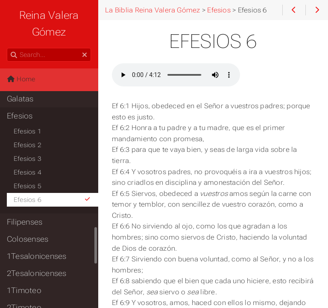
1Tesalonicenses (36, 256)
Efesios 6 (52, 200)
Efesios (20, 116)
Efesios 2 (27, 145)
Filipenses (24, 222)
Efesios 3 (27, 159)
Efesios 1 (27, 131)
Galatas (20, 99)
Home (21, 79)
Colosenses (27, 239)
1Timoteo (24, 290)
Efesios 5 (27, 186)
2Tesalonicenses (36, 273)
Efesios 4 (27, 172)
